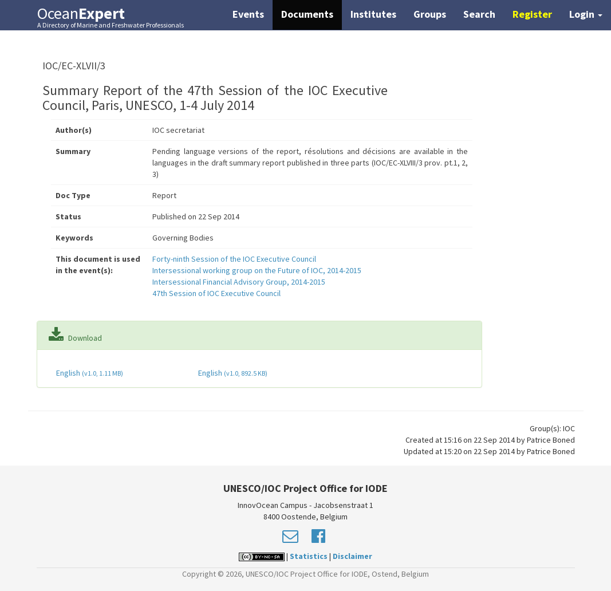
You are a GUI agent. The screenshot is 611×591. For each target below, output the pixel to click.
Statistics (309, 556)
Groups (429, 14)
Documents (307, 14)
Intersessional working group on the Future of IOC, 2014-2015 (256, 270)
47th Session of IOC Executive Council (216, 293)
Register (532, 14)
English (88, 373)
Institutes (373, 14)
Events (248, 14)
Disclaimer (352, 556)
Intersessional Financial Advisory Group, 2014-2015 (238, 282)
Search (479, 14)
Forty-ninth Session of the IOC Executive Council (234, 259)
